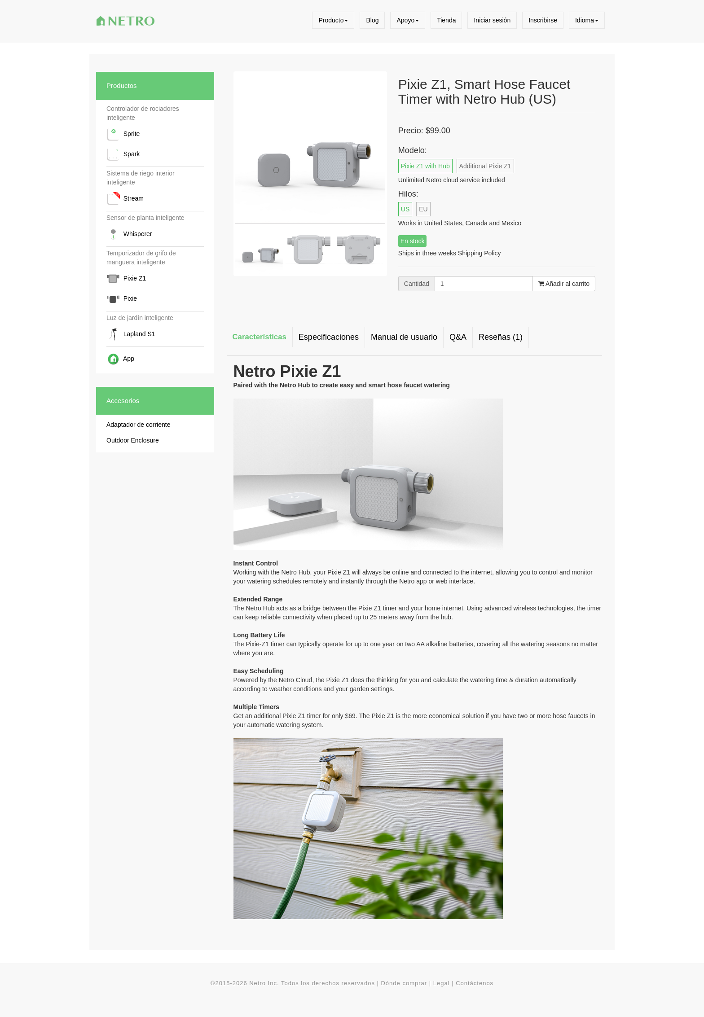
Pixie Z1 (126, 278)
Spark (123, 154)
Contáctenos (474, 983)
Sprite (123, 134)
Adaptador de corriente (138, 424)
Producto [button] (333, 20)
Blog (372, 20)
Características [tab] (259, 337)
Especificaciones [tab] (329, 337)
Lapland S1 (130, 334)
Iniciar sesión (492, 20)
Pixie (121, 299)
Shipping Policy (479, 253)
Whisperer (129, 234)
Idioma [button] (586, 20)
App (120, 359)
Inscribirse (542, 20)
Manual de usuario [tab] (404, 337)
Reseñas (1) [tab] (501, 337)
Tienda (446, 20)
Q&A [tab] (457, 337)
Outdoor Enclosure (132, 440)
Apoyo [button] (407, 20)
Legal (441, 983)
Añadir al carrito (564, 283)
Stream (125, 199)
